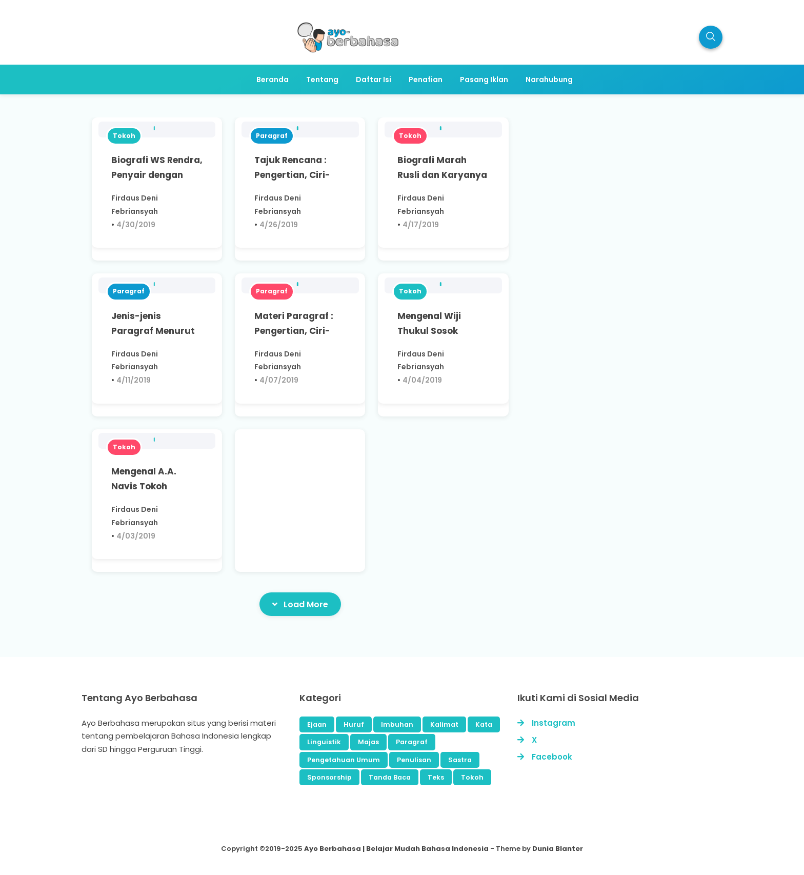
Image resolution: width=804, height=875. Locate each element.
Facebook (552, 756)
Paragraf (272, 135)
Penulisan (414, 759)
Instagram (553, 723)
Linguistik (324, 742)
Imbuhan (397, 724)
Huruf (354, 724)
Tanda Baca (390, 777)
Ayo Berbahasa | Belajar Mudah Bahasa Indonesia (396, 848)
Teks (436, 777)
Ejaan (317, 724)
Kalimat (444, 724)
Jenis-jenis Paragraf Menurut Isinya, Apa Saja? (153, 331)
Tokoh (124, 135)
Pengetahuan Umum (343, 759)
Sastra (460, 759)
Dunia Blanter (557, 848)
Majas (368, 742)
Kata (483, 724)
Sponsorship (329, 777)
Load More (300, 604)
